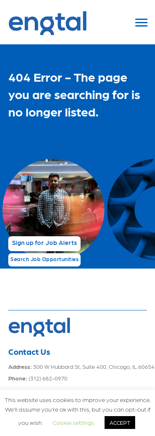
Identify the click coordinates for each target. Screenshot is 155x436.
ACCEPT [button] (120, 422)
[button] (44, 243)
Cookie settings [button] (73, 422)
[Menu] (141, 23)
